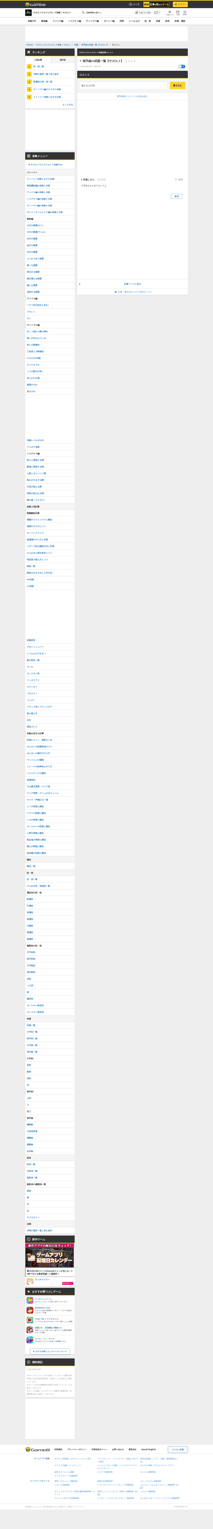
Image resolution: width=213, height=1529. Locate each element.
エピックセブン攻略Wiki (150, 1481)
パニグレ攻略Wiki (148, 1491)
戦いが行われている (36, 338)
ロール (30, 667)
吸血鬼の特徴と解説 (36, 840)
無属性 (30, 939)
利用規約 (58, 1449)
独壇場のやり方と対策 (37, 539)
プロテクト (32, 693)
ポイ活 (134, 4)
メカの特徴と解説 (35, 820)
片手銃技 (31, 965)
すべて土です (33, 365)
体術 (29, 979)
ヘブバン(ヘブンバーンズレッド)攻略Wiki (115, 1485)
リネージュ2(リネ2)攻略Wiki (66, 1498)
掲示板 (63, 60)
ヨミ (29, 318)
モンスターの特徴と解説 (38, 826)
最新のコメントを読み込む (133, 96)
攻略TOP (32, 21)
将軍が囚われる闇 (35, 493)
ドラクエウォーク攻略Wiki (66, 1476)
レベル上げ (134, 21)
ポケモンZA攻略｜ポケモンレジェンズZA (72, 1459)
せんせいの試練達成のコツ (39, 746)
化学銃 (30, 1151)
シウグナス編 (74, 21)
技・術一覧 (38, 66)
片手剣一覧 (32, 1032)
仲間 (122, 21)
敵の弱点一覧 (33, 660)
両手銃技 (31, 972)
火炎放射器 (32, 1131)
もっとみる (67, 104)
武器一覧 (31, 1025)
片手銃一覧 (32, 1045)
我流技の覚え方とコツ (37, 559)
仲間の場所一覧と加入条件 (46, 74)
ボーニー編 (109, 21)
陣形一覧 (31, 566)
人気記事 (38, 60)
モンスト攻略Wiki (148, 1472)
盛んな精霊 (32, 285)
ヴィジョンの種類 (35, 760)
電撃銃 (30, 1138)
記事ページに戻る (132, 284)
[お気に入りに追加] (143, 12)
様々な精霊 (32, 265)
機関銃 (30, 1124)
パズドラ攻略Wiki (105, 1472)
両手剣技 (31, 959)
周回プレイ (32, 727)
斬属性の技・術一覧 (42, 82)
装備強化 (31, 780)
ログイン (180, 4)
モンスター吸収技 (35, 1005)
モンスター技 (33, 673)
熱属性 (30, 919)
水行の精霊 (32, 238)
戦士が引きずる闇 (35, 480)
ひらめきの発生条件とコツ (39, 553)
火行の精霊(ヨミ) (35, 225)
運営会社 (132, 1449)
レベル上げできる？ (36, 653)
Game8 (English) (148, 1449)
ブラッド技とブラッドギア (39, 707)
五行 (29, 720)
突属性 (30, 912)
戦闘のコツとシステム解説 (39, 519)
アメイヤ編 (58, 21)
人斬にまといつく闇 (36, 473)
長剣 (29, 1065)
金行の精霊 (32, 245)
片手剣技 (31, 952)
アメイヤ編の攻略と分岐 (38, 192)
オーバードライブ (35, 533)
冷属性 (30, 926)
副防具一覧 (32, 1177)
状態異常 (31, 640)
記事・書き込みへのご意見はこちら (132, 292)
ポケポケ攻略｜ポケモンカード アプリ (157, 1465)
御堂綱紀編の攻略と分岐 (38, 185)
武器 (158, 21)
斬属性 (30, 899)
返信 (176, 196)
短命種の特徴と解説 (36, 853)
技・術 (148, 21)
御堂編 (44, 21)
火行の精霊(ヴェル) (36, 232)
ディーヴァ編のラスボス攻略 (47, 89)
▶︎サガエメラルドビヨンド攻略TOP (45, 164)
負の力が (31, 391)
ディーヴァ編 (92, 21)
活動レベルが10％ (35, 440)
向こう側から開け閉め (37, 331)
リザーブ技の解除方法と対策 (40, 546)
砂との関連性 (33, 345)
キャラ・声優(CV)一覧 (37, 800)
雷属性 (30, 932)
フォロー (31, 700)
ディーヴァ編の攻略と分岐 (39, 205)
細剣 (29, 1071)
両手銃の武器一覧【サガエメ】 (103, 61)
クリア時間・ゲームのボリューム (43, 793)
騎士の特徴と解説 (35, 846)
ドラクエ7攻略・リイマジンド (67, 1465)
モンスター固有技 (35, 1012)
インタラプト (33, 680)
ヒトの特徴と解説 (35, 806)
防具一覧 (31, 1164)
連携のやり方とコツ (36, 526)
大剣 (29, 1098)
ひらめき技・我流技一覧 (38, 886)
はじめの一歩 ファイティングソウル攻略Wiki (160, 1498)
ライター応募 (178, 1449)
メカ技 (30, 985)
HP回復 (30, 579)
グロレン (31, 312)
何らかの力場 (33, 378)
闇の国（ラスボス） (36, 500)
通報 (180, 179)
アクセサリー (33, 1217)
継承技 (30, 999)
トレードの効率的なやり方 (39, 766)
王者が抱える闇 (34, 486)
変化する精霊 (33, 272)
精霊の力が (32, 385)
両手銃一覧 (32, 1052)
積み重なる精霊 (34, 278)
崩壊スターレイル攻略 (64, 1472)
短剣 (29, 1078)
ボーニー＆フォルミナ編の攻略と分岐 (45, 212)
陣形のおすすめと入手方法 (39, 573)
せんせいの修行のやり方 (38, 753)
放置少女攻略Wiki (105, 1481)
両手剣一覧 (32, 1038)
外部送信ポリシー (99, 1449)
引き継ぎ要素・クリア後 (38, 786)
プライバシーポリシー (77, 1449)
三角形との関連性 (35, 351)
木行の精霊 (32, 252)
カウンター (32, 687)
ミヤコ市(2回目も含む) (37, 305)
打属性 (30, 906)
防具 (167, 21)
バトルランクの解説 (36, 773)
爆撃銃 (30, 1144)
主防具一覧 (32, 1171)
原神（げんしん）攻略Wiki (66, 1481)
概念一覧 (31, 866)
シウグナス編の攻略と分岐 (39, 199)
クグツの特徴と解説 (36, 813)
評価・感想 (180, 21)
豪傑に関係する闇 (35, 467)
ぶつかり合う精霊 (35, 258)
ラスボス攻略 (33, 447)
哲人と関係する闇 (35, 460)
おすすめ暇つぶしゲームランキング (51, 1351)
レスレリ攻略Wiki (62, 1485)
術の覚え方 (32, 713)
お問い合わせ (118, 1449)
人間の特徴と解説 (35, 833)
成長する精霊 (33, 292)
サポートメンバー (35, 647)
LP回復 (30, 586)
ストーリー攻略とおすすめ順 (47, 97)
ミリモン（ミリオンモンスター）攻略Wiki (115, 1498)
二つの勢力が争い (35, 371)
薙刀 (29, 1111)
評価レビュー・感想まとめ (39, 740)
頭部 (29, 1191)
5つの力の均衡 (34, 358)
